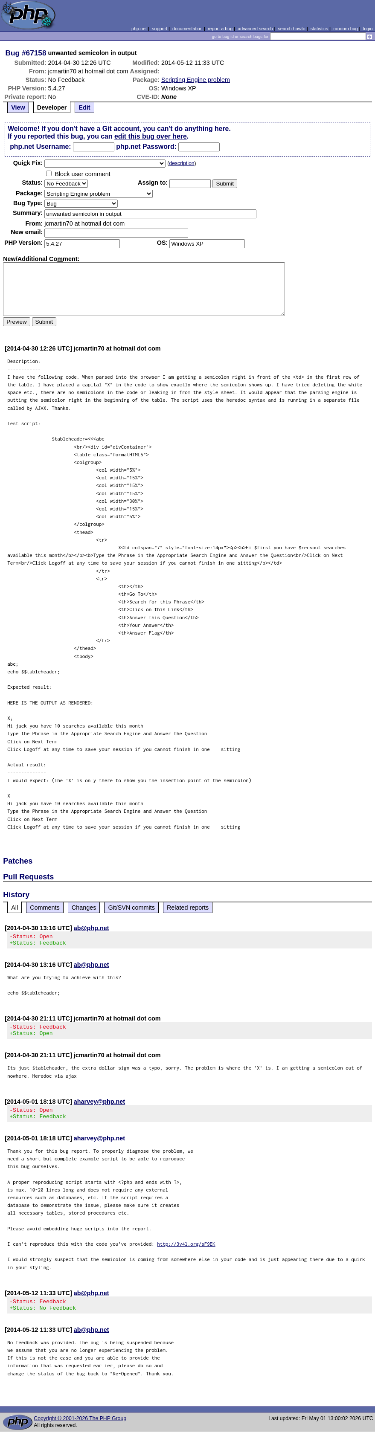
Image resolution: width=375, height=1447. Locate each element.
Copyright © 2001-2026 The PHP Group (80, 1429)
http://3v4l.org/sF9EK (186, 1251)
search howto (291, 28)
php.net (139, 28)
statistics (319, 28)
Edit (84, 107)
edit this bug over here (150, 136)
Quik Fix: (28, 162)
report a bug (220, 28)
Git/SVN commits (131, 907)
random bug (345, 28)
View (18, 107)
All (14, 907)
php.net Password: (146, 146)
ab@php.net (91, 928)
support (159, 28)
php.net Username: (40, 146)
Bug (13, 53)
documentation (187, 28)
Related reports (188, 907)
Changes (84, 907)
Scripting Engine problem (195, 79)
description (181, 163)
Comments (45, 907)
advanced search (255, 28)
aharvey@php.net (99, 1106)
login (368, 28)
